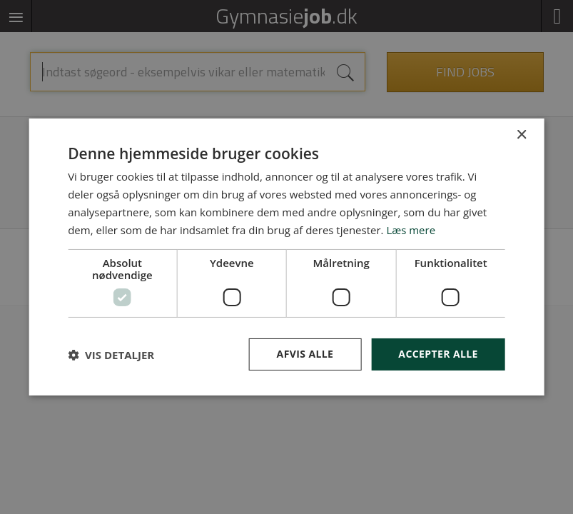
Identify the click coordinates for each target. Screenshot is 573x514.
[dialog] (286, 257)
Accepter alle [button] (437, 354)
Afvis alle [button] (305, 354)
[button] (111, 354)
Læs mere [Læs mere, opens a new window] (410, 230)
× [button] (521, 135)
